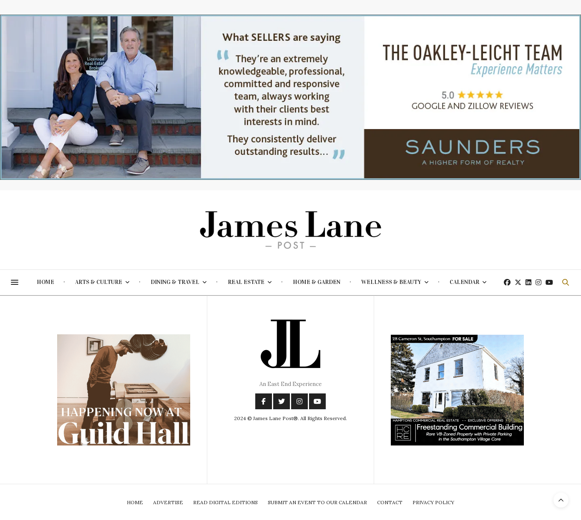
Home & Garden (316, 282)
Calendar (464, 282)
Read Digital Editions (225, 502)
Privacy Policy (433, 502)
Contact (389, 502)
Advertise (168, 502)
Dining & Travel (175, 282)
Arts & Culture (98, 282)
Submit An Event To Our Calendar (317, 502)
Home (45, 282)
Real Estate (246, 282)
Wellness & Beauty (391, 282)
